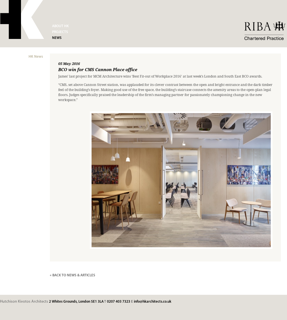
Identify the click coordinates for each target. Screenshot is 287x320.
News (57, 38)
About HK (60, 26)
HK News (36, 57)
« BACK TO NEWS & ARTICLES (72, 275)
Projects (60, 32)
